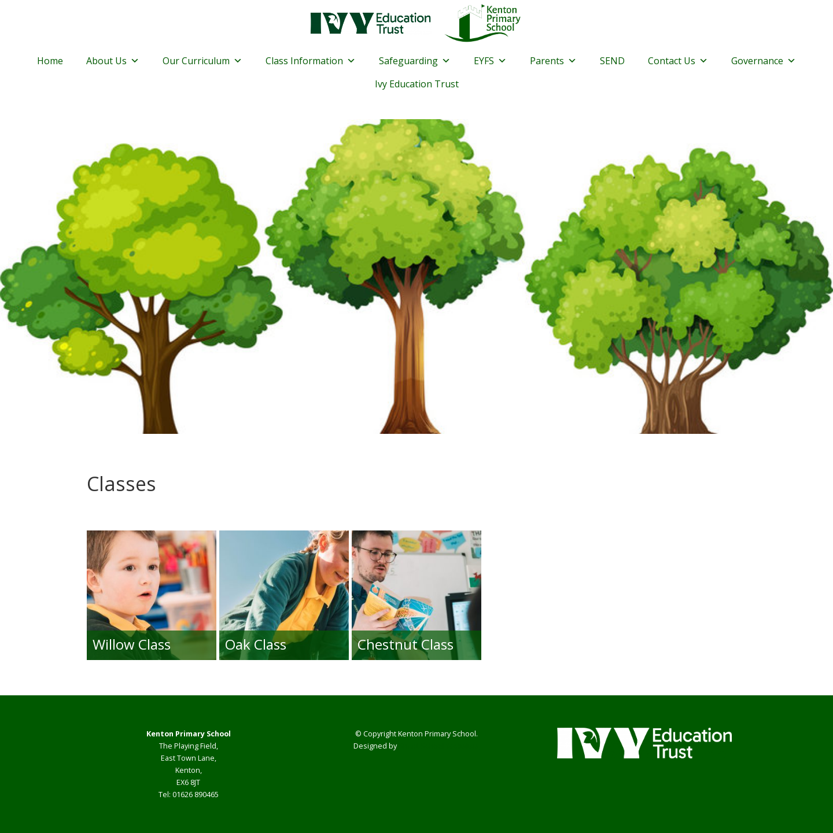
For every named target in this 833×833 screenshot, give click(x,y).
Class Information (311, 60)
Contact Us (678, 60)
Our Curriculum (202, 60)
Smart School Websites (439, 746)
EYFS (490, 60)
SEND (612, 60)
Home (50, 60)
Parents (553, 60)
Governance (763, 60)
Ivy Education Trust (417, 84)
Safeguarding (415, 60)
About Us (112, 60)
